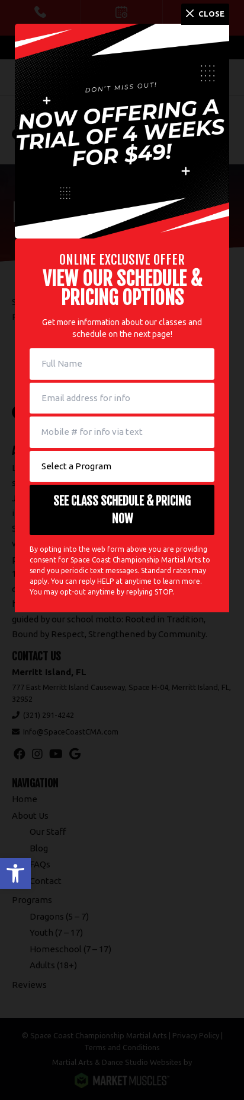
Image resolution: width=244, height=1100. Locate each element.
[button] (15, 873)
